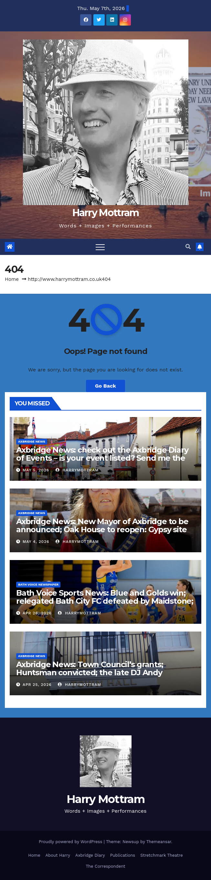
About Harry (58, 855)
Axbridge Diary (90, 855)
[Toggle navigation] (100, 246)
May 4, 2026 (36, 541)
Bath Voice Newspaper (38, 584)
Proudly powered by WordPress (71, 841)
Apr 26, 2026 (37, 613)
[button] (188, 247)
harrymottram (77, 470)
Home (12, 279)
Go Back (105, 386)
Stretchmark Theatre (161, 855)
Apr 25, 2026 (37, 684)
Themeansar (158, 841)
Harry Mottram (105, 213)
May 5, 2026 (36, 470)
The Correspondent (105, 866)
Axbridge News (31, 441)
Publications (122, 855)
